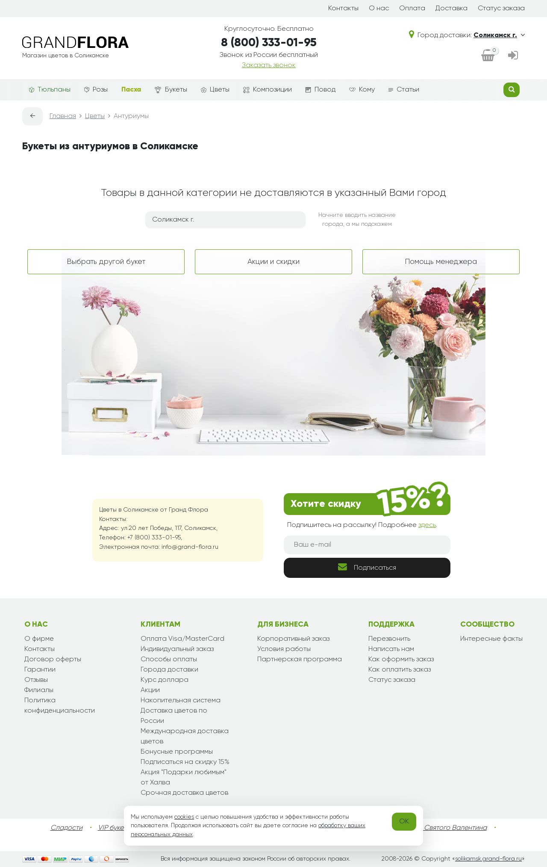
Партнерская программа (299, 659)
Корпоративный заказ (293, 639)
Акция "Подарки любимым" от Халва (183, 777)
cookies (184, 817)
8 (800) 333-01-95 (269, 43)
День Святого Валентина (446, 828)
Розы (96, 89)
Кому (362, 89)
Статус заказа (501, 8)
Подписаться (367, 566)
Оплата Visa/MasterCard (182, 639)
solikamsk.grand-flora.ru (488, 859)
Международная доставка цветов (185, 736)
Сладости (66, 828)
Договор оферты (52, 659)
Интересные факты (491, 639)
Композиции (267, 89)
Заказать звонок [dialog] (269, 65)
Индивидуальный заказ (177, 649)
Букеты (171, 90)
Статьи (403, 89)
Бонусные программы (177, 752)
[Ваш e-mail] (367, 545)
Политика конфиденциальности (59, 705)
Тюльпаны (50, 89)
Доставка (451, 8)
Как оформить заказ (401, 659)
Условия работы (284, 649)
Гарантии (40, 669)
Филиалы (38, 690)
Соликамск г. (499, 35)
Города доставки (169, 669)
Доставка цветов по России (174, 716)
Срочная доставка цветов (184, 793)
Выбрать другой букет (106, 262)
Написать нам (391, 649)
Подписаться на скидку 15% (185, 762)
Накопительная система (181, 700)
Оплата (412, 8)
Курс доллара (164, 680)
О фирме (39, 639)
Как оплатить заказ (399, 669)
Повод (320, 89)
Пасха (131, 89)
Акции (150, 690)
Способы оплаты (169, 659)
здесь (427, 525)
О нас (379, 8)
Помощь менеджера (441, 262)
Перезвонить (389, 639)
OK (404, 821)
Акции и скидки (273, 262)
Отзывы (36, 680)
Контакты (343, 8)
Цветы (215, 89)
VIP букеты (114, 828)
